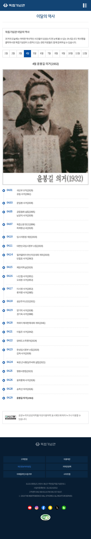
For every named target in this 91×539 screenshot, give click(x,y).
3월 (20, 53)
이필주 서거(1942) (25, 332)
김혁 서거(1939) (24, 353)
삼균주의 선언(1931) (26, 301)
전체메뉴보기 (85, 5)
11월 (77, 53)
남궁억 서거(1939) (25, 215)
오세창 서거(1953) (25, 280)
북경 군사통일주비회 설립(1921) (31, 362)
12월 (85, 53)
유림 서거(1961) (24, 194)
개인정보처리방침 (24, 467)
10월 (70, 53)
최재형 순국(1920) (25, 228)
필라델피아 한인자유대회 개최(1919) (33, 255)
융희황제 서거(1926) (26, 380)
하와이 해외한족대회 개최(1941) (31, 323)
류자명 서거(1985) (25, 292)
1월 (6, 53)
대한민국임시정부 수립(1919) (30, 246)
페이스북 (43, 508)
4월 (27, 53)
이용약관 (67, 459)
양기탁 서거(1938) (25, 310)
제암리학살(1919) (25, 267)
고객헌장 (24, 459)
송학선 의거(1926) (25, 389)
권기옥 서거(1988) (25, 314)
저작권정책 (67, 467)
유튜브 (30, 508)
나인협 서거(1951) (25, 276)
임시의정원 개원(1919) (27, 237)
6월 (41, 53)
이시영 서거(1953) (25, 289)
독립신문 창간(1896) (26, 224)
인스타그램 (37, 508)
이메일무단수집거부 (24, 474)
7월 (49, 53)
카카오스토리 (50, 508)
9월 (63, 53)
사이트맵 (67, 474)
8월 (56, 53)
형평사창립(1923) (25, 371)
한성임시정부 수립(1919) (28, 350)
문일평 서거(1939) (25, 203)
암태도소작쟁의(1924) (27, 341)
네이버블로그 (64, 508)
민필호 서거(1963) (25, 258)
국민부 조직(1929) (25, 190)
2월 (13, 53)
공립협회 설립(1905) (26, 212)
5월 (34, 53)
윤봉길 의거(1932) (25, 398)
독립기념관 (14, 5)
